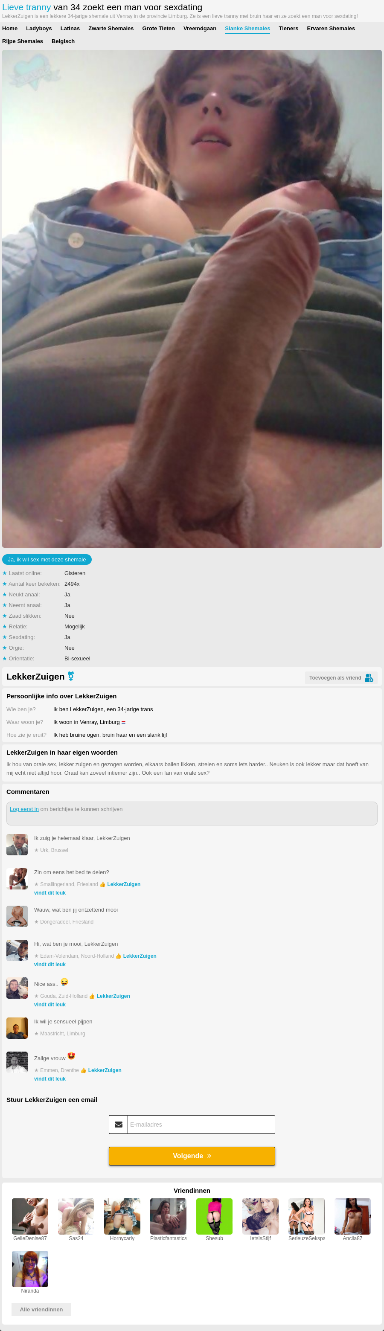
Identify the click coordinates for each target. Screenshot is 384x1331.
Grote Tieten (159, 28)
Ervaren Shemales (331, 28)
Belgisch (63, 41)
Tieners (288, 28)
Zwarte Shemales (111, 28)
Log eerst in (24, 809)
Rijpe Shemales (22, 41)
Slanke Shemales (247, 28)
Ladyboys (39, 28)
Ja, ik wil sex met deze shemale (47, 559)
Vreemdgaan (199, 28)
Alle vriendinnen (41, 1309)
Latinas (70, 28)
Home (9, 28)
